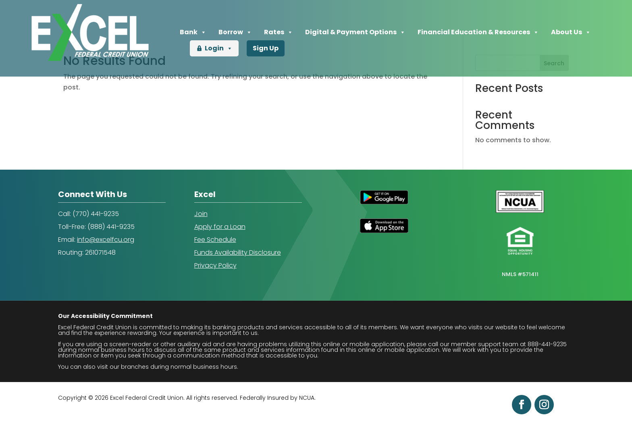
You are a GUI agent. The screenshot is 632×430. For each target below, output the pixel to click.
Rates (278, 32)
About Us (571, 32)
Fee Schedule (215, 239)
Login (219, 48)
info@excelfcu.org (105, 239)
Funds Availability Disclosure (237, 252)
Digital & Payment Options (355, 32)
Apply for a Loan (219, 226)
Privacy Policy (215, 265)
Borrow (235, 32)
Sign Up (266, 48)
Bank (193, 32)
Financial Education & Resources (478, 32)
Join (201, 213)
